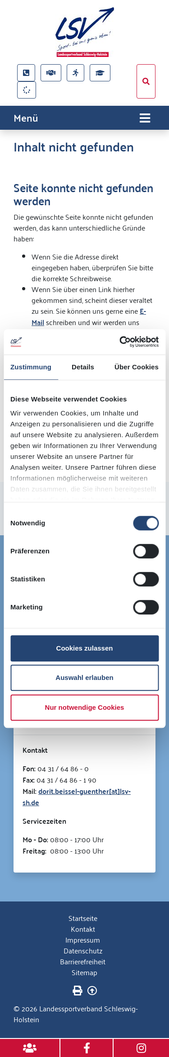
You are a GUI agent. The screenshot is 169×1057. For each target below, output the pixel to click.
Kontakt (83, 928)
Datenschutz (83, 950)
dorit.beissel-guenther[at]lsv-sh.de (77, 796)
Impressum (82, 939)
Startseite (83, 917)
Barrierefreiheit (82, 961)
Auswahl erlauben (84, 677)
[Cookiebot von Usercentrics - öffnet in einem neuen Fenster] (120, 342)
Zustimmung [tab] (30, 367)
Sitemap (84, 972)
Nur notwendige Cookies (84, 707)
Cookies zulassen (84, 648)
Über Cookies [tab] (136, 367)
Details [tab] (83, 367)
